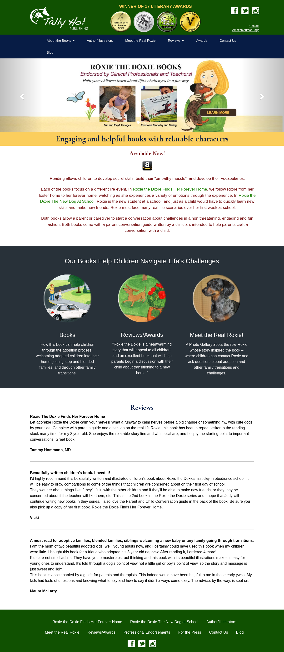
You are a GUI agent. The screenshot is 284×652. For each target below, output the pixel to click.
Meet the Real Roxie (140, 40)
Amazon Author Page (245, 30)
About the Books (61, 40)
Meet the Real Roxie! (216, 335)
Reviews (176, 40)
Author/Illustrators (100, 40)
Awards (201, 40)
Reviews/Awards (142, 334)
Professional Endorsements (147, 632)
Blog (50, 52)
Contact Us (227, 40)
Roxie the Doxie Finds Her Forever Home (170, 189)
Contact (254, 26)
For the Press (189, 632)
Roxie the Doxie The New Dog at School (164, 622)
